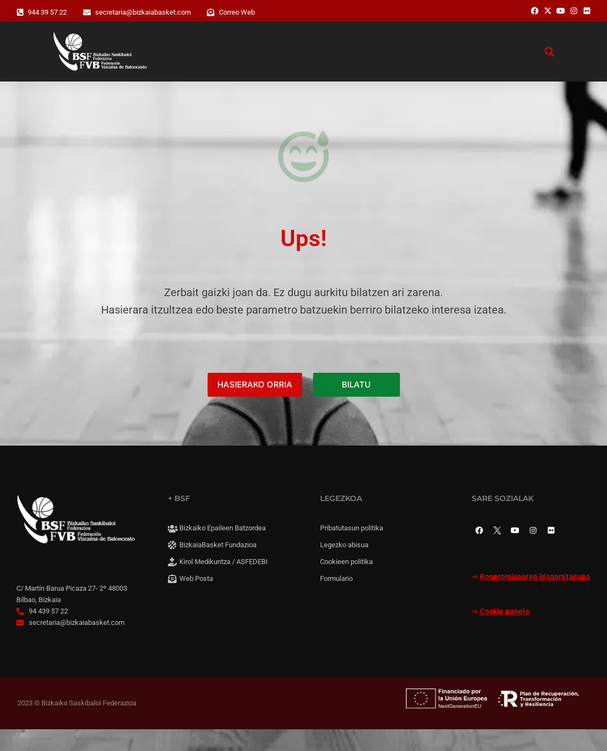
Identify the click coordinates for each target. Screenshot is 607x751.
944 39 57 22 (47, 12)
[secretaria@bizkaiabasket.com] (87, 12)
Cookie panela (504, 633)
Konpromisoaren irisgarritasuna (535, 599)
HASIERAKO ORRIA (254, 407)
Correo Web (237, 12)
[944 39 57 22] (20, 12)
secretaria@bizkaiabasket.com (143, 12)
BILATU (356, 407)
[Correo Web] (211, 12)
